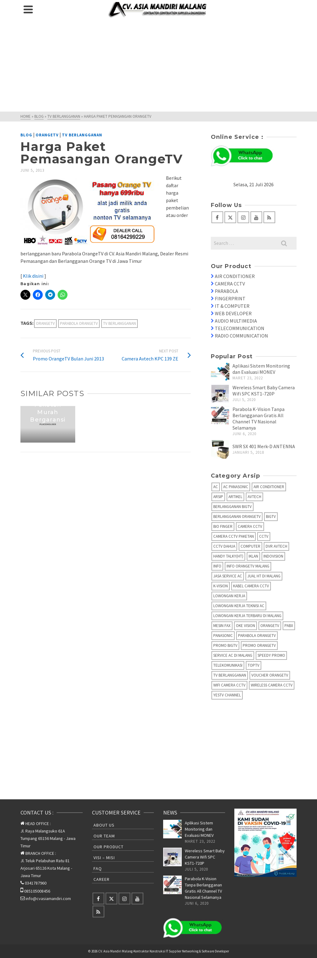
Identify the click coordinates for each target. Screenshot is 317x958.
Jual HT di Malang (263, 576)
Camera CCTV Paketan (233, 536)
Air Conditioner (269, 486)
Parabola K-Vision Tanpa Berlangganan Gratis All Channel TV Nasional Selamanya (258, 418)
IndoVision (273, 556)
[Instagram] (243, 217)
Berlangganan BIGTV (232, 506)
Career (101, 879)
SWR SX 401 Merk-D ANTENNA (263, 446)
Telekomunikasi (227, 665)
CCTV (263, 536)
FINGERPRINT (230, 298)
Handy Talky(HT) (228, 556)
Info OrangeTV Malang (248, 566)
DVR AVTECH (276, 546)
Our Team (104, 836)
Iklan (253, 556)
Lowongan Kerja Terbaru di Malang (247, 615)
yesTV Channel (227, 695)
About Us (104, 825)
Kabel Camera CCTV (251, 586)
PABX (288, 625)
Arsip (218, 496)
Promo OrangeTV (259, 645)
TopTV (253, 665)
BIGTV (271, 516)
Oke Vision (245, 625)
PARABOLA (226, 291)
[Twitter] (230, 217)
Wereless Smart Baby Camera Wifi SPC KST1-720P (263, 390)
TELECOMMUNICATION (239, 328)
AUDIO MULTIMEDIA (236, 321)
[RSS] (269, 217)
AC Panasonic (235, 486)
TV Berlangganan (82, 135)
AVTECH (254, 496)
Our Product (108, 847)
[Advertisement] (158, 65)
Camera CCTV (250, 526)
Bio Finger (222, 526)
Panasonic (223, 635)
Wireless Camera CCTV (272, 685)
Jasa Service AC (227, 576)
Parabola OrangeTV (79, 323)
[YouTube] (256, 217)
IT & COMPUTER (232, 306)
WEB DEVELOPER (233, 313)
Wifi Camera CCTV (229, 685)
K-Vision (220, 586)
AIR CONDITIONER (235, 276)
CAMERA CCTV (230, 283)
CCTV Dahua (224, 546)
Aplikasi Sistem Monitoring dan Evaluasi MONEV (261, 369)
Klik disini (33, 276)
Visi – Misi (104, 857)
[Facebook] (217, 217)
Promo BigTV (225, 645)
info (217, 566)
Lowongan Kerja (229, 595)
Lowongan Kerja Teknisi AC (238, 605)
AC (215, 486)
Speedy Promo (271, 655)
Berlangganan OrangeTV (237, 516)
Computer (250, 546)
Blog (26, 135)
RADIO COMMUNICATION (241, 336)
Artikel (235, 496)
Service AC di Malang (232, 655)
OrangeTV (47, 135)
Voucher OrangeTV (269, 675)
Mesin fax (222, 625)
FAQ (97, 868)
